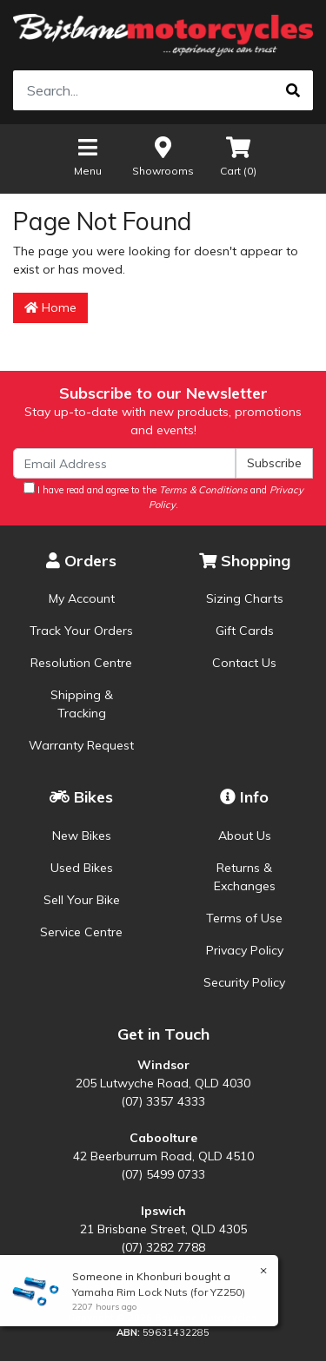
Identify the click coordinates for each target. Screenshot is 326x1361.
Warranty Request (81, 745)
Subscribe (274, 463)
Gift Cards (245, 630)
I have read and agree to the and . (163, 496)
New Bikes (81, 835)
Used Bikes (81, 867)
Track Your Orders (81, 630)
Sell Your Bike (81, 900)
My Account (82, 598)
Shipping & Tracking (81, 704)
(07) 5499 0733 (163, 1174)
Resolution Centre (81, 663)
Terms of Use (244, 918)
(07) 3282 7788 (163, 1247)
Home (50, 307)
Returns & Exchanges (245, 877)
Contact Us (244, 663)
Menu (88, 156)
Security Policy (244, 982)
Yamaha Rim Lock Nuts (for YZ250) (157, 1291)
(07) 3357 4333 (163, 1101)
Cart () (238, 156)
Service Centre (81, 932)
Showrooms (163, 156)
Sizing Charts (244, 598)
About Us (244, 835)
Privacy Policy (244, 950)
